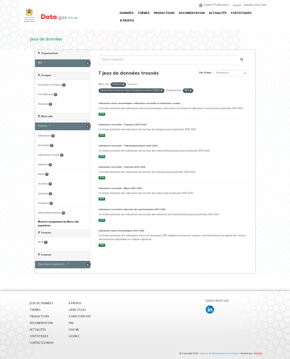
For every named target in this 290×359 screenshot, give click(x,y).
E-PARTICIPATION (79, 316)
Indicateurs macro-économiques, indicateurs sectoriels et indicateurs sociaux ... (141, 104)
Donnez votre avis (255, 5)
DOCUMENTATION (192, 13)
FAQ (71, 323)
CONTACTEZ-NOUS (42, 343)
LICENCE (74, 336)
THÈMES (35, 310)
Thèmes (144, 13)
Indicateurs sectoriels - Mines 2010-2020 (120, 189)
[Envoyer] (242, 60)
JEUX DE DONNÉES (41, 303)
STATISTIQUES (241, 13)
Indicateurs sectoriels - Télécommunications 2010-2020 (128, 146)
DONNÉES (127, 13)
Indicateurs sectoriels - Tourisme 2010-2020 (122, 167)
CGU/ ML (74, 330)
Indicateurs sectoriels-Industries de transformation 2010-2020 (132, 210)
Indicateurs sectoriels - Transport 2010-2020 (122, 125)
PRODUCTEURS (164, 13)
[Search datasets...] (168, 60)
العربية (237, 5)
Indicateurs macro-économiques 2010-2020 (121, 231)
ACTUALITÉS (218, 13)
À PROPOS (127, 21)
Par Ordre (205, 73)
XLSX (102, 114)
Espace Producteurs (216, 5)
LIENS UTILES (77, 310)
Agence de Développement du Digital (219, 354)
